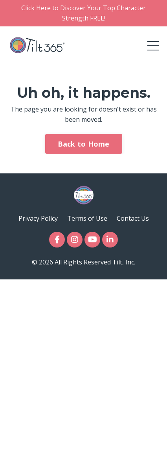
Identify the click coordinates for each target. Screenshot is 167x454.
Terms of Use (87, 218)
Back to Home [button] (84, 144)
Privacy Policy (38, 218)
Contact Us (133, 218)
